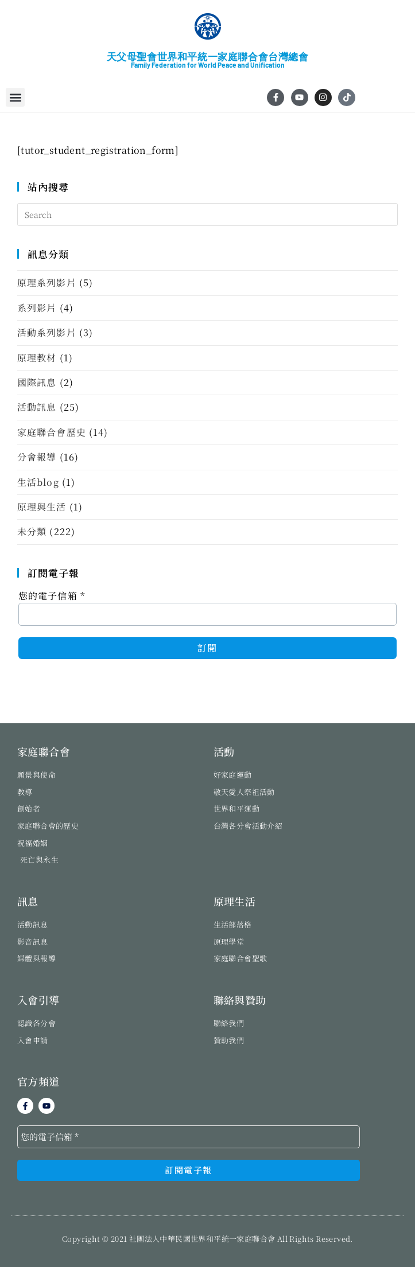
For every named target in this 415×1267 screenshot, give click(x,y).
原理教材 (36, 357)
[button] (15, 97)
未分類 (31, 531)
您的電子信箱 (52, 595)
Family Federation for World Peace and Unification (208, 65)
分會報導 (36, 456)
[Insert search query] (207, 214)
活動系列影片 (46, 332)
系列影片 (36, 307)
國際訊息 (36, 382)
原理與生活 (42, 506)
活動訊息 (36, 407)
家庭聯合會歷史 (51, 432)
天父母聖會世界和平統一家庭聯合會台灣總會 (208, 57)
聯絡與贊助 (240, 999)
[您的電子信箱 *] (188, 1136)
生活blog (38, 482)
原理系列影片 (46, 282)
